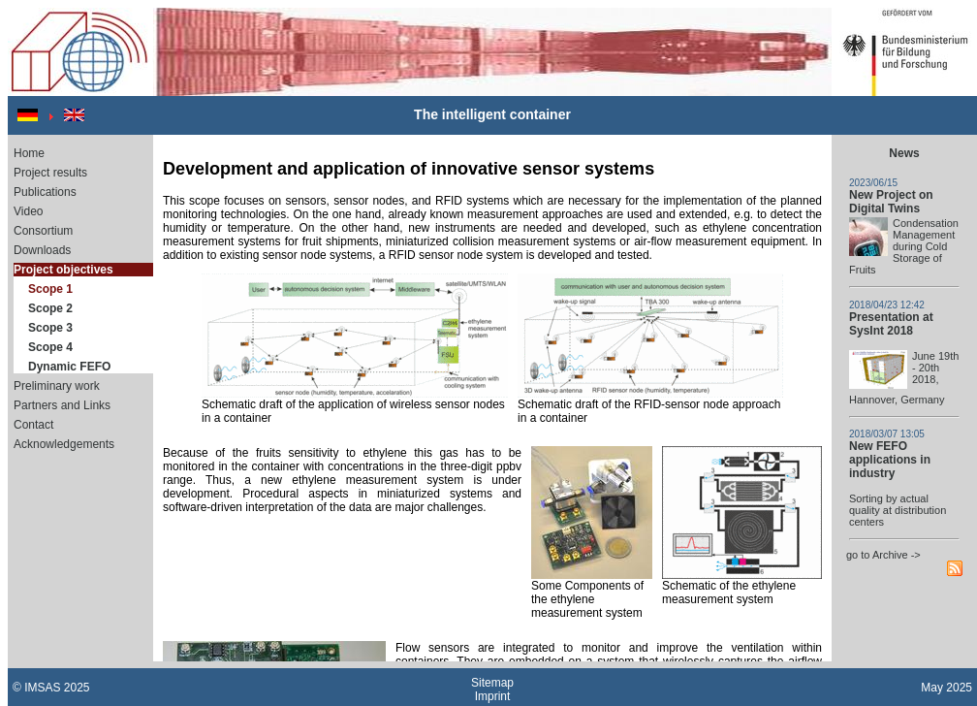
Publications (45, 192)
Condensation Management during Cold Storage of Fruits (904, 246)
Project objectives (63, 269)
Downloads (42, 250)
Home (29, 153)
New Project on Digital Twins (891, 201)
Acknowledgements (64, 444)
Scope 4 (50, 347)
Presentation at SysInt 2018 (891, 323)
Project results (50, 172)
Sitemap (492, 683)
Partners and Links (62, 405)
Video (28, 211)
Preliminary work (57, 386)
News (904, 153)
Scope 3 (50, 328)
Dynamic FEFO (69, 366)
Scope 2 (50, 308)
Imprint (493, 696)
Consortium (43, 231)
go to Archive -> (883, 555)
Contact (33, 425)
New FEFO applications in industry (889, 459)
